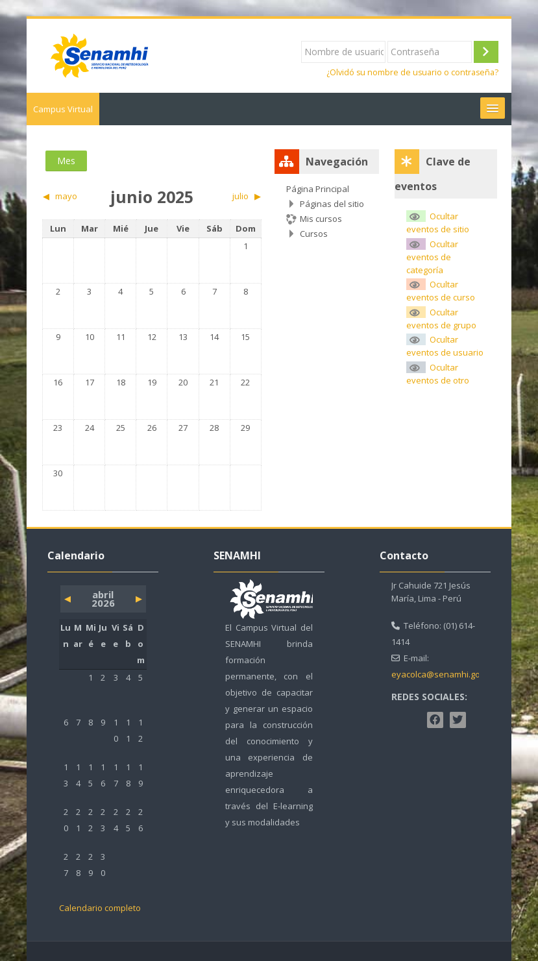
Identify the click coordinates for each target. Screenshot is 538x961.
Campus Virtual (63, 109)
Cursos (314, 233)
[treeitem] (326, 211)
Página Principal (317, 189)
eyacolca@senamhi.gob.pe (444, 674)
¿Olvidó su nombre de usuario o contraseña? (412, 72)
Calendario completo (100, 908)
